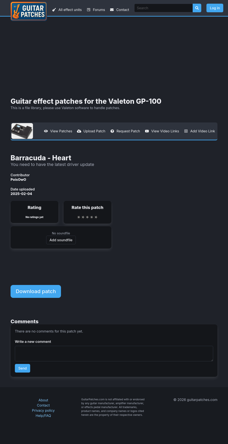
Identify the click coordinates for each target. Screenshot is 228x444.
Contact (119, 9)
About (43, 400)
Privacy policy (43, 410)
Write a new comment (33, 341)
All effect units (67, 9)
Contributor (20, 175)
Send (22, 368)
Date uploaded (23, 189)
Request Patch (125, 131)
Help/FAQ (43, 415)
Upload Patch (91, 131)
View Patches (57, 131)
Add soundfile (61, 240)
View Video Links (161, 131)
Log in (215, 8)
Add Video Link (199, 131)
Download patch (36, 291)
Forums (95, 9)
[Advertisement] (114, 57)
